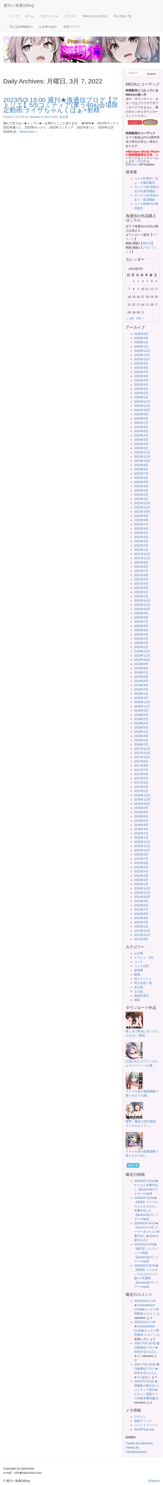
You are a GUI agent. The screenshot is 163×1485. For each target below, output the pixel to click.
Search (151, 74)
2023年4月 (141, 486)
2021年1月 (141, 596)
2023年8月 (141, 469)
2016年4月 (141, 825)
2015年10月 (142, 850)
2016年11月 (142, 799)
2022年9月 (141, 516)
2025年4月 (141, 384)
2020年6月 (141, 626)
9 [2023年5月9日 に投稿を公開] (138, 289)
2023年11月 (142, 456)
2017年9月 (141, 761)
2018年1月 (141, 744)
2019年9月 (141, 664)
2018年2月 (141, 740)
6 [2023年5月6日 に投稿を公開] (156, 281)
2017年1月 (141, 791)
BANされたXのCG (95, 16)
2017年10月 (142, 757)
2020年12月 (142, 600)
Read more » (28, 131)
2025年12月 (142, 350)
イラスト (70, 16)
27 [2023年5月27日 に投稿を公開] (156, 304)
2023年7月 (141, 473)
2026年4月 (141, 333)
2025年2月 (141, 393)
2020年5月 (141, 630)
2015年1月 (141, 884)
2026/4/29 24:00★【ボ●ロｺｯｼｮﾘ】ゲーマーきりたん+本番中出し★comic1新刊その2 (147, 1231)
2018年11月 (142, 706)
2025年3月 (141, 389)
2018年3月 (141, 736)
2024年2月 (141, 444)
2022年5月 (141, 532)
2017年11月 (142, 753)
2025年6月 (141, 376)
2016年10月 (142, 803)
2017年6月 (141, 774)
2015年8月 (141, 854)
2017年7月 (141, 769)
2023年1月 (141, 499)
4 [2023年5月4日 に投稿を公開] (147, 281)
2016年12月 (142, 795)
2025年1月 (141, 397)
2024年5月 (141, 431)
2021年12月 (142, 554)
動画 (137, 974)
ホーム (29, 16)
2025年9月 (141, 363)
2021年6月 (141, 575)
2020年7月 (141, 621)
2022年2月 (141, 545)
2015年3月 (141, 875)
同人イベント (143, 978)
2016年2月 (141, 833)
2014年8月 (141, 905)
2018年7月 (141, 719)
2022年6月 (141, 528)
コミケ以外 (141, 966)
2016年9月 (141, 808)
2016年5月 (141, 820)
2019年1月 (141, 698)
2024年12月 (142, 401)
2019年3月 (141, 689)
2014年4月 (141, 918)
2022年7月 (141, 524)
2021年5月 (141, 579)
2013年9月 (141, 939)
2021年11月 (142, 558)
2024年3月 (141, 439)
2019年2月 (141, 693)
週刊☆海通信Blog (18, 5)
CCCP (142, 161)
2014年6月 (141, 913)
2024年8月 (141, 418)
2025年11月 (142, 355)
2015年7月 (141, 858)
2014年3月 (141, 922)
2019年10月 (142, 659)
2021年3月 (141, 587)
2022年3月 (141, 541)
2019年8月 (141, 668)
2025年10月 (142, 359)
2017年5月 (141, 778)
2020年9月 (141, 613)
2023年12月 (142, 452)
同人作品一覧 (122, 16)
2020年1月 (141, 647)
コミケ (138, 961)
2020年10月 (142, 609)
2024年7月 (141, 422)
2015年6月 (141, 863)
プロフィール (49, 16)
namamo (35, 117)
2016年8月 (141, 812)
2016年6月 (141, 816)
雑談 (137, 1000)
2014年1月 (141, 926)
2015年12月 (142, 841)
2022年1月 (141, 549)
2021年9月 (141, 562)
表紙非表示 (141, 995)
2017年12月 (142, 748)
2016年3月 (141, 829)
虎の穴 (146, 243)
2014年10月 (142, 896)
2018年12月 (142, 702)
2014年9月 (141, 901)
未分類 (63, 117)
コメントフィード (146, 1425)
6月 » (139, 318)
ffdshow (131, 164)
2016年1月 (141, 837)
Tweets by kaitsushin (139, 1443)
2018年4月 (141, 731)
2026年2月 (141, 342)
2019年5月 (141, 681)
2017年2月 (141, 786)
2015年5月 (141, 867)
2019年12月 (142, 651)
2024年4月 (141, 435)
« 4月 (130, 318)
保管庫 (138, 970)
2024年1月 (141, 448)
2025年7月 (141, 372)
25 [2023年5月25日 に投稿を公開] (147, 304)
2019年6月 (141, 676)
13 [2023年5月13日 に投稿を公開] (156, 289)
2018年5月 (141, 727)
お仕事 (138, 953)
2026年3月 (141, 338)
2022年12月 (142, 503)
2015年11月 (142, 846)
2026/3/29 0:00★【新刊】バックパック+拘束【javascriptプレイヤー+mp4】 (146, 1253)
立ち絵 (138, 991)
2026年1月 (141, 346)
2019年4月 (141, 685)
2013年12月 (142, 930)
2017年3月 (141, 782)
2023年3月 (141, 490)
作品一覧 (133, 1165)
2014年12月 (142, 888)
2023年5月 (141, 482)
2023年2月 (141, 494)
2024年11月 (142, 405)
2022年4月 (141, 537)
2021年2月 (141, 592)
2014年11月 (142, 892)
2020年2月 (141, 643)
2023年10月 (142, 460)
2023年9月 (141, 465)
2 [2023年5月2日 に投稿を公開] (138, 281)
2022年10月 (142, 511)
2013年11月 (142, 935)
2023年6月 (141, 477)
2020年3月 (141, 638)
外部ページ (71, 26)
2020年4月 (141, 634)
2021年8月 (141, 566)
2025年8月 (141, 367)
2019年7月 (141, 672)
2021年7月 (141, 571)
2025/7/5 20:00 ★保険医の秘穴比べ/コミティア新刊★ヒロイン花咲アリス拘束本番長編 (146, 1390)
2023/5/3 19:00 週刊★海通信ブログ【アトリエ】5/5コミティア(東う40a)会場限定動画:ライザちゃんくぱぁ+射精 (60, 104)
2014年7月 (141, 909)
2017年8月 (141, 765)
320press (154, 1480)
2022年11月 (142, 507)
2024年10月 (142, 410)
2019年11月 (142, 655)
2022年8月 (141, 520)
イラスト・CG (143, 957)
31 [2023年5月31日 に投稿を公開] (143, 312)
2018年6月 (141, 723)
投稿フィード (143, 1421)
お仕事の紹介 (48, 26)
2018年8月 (141, 714)
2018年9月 (141, 710)
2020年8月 (141, 617)
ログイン (140, 1416)
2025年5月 (141, 380)
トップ (14, 16)
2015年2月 (141, 880)
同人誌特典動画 (21, 26)
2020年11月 (142, 604)
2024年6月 (141, 427)
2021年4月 (141, 583)
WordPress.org (144, 1429)
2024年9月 (141, 414)
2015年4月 (141, 871)
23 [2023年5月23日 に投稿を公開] (138, 304)
